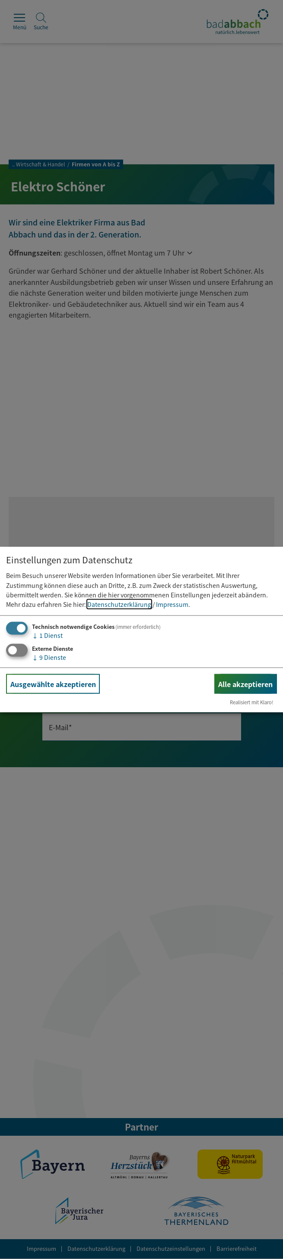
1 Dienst (47, 635)
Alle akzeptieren (245, 683)
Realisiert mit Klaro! (251, 702)
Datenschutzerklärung (119, 604)
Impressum (172, 604)
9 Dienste (49, 657)
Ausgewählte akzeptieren (53, 683)
